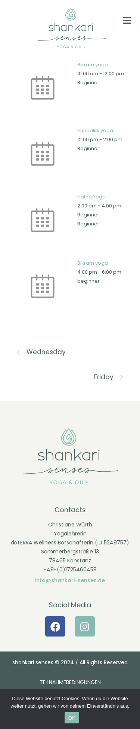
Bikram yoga (92, 64)
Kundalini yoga (95, 130)
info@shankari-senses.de (70, 580)
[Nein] (130, 709)
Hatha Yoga (91, 196)
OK (71, 718)
